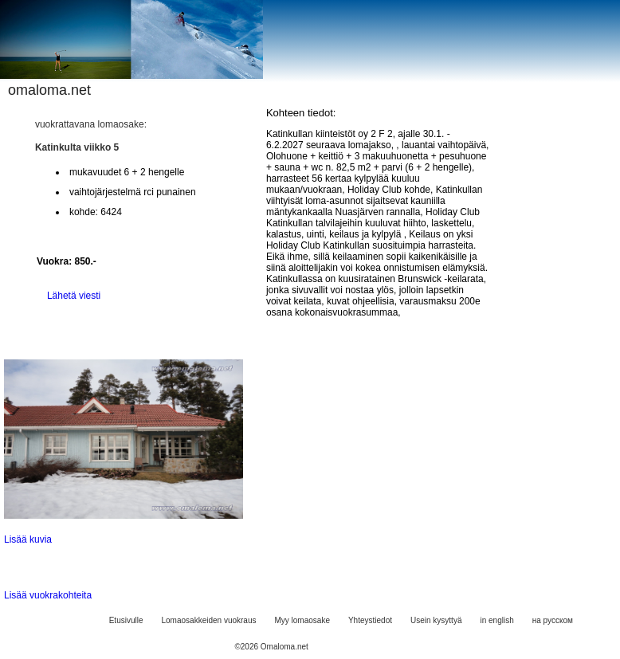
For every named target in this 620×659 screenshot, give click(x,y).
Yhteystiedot (370, 620)
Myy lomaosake (301, 620)
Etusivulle (126, 620)
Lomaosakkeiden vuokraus (209, 620)
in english (496, 620)
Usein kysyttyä (435, 620)
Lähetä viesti (73, 295)
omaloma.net (49, 90)
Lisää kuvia (28, 539)
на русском (552, 620)
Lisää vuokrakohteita (48, 595)
